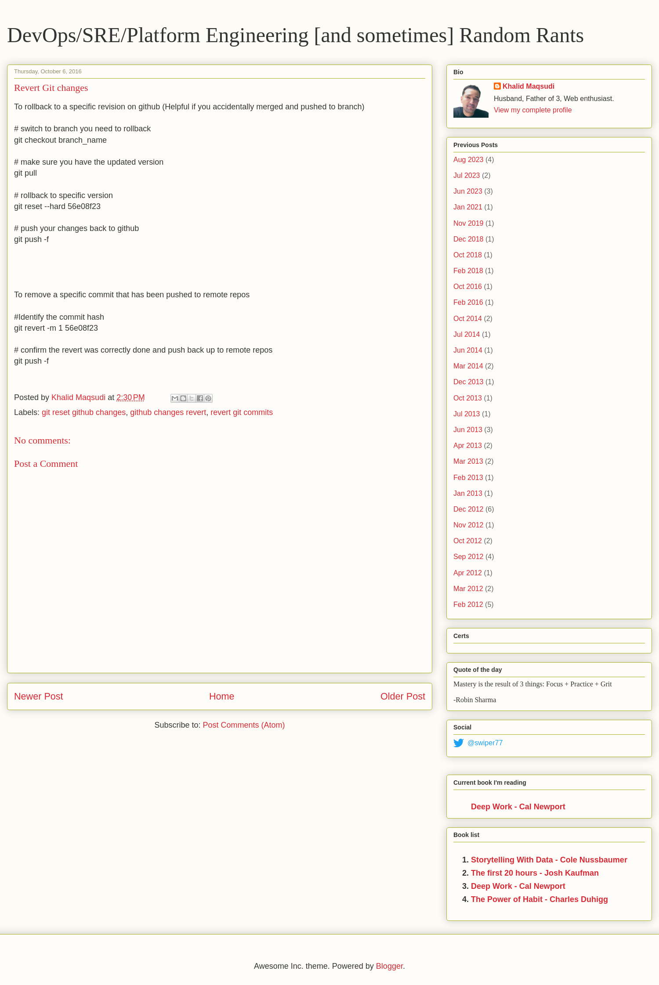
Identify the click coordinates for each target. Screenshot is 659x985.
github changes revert (168, 412)
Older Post (402, 696)
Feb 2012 (468, 604)
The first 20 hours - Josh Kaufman (535, 873)
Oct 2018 (467, 255)
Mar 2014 (468, 366)
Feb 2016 (468, 302)
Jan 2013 (467, 493)
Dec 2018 (468, 239)
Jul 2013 (466, 414)
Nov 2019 (468, 223)
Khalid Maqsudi (528, 86)
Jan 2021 (467, 207)
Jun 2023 (467, 191)
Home (222, 696)
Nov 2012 (468, 525)
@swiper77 (478, 743)
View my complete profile (533, 110)
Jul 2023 (466, 175)
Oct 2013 (467, 398)
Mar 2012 (468, 588)
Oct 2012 (467, 541)
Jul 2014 (466, 334)
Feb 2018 (468, 270)
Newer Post (38, 696)
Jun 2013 (467, 429)
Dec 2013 (468, 382)
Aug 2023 (468, 159)
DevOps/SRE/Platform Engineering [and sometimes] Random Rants (295, 35)
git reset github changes (84, 412)
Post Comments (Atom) (244, 725)
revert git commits (241, 412)
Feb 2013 (468, 477)
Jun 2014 (467, 350)
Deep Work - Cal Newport (518, 806)
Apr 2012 (467, 573)
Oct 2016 (467, 286)
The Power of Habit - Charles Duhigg (539, 899)
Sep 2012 (468, 556)
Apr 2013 (467, 445)
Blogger (389, 966)
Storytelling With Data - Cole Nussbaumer (549, 859)
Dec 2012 (468, 509)
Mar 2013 (468, 461)
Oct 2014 (467, 318)
